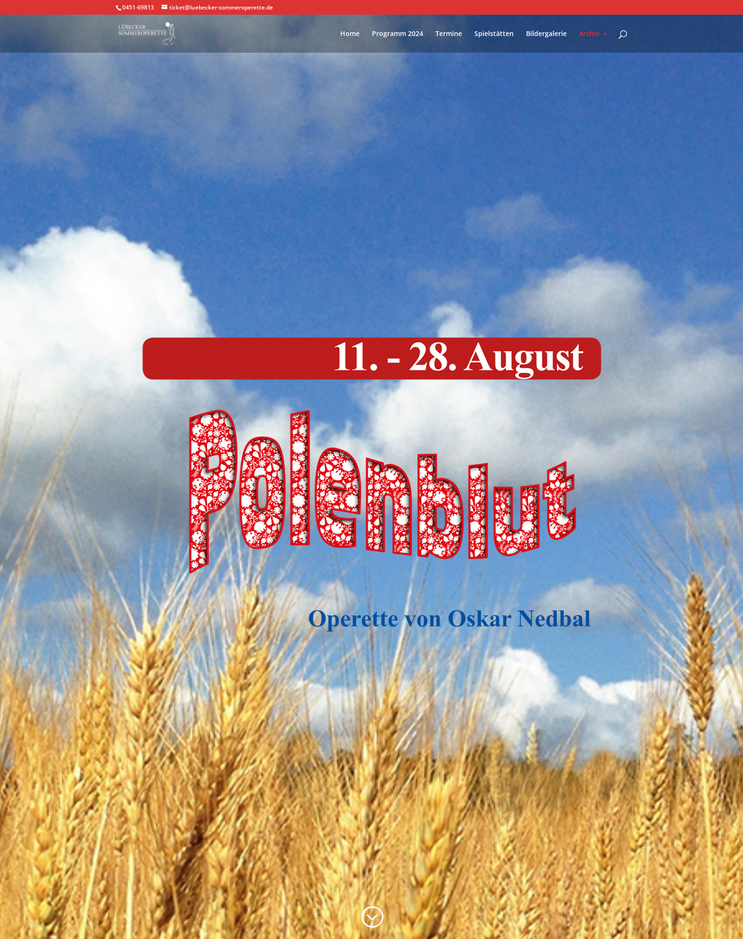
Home (350, 34)
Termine (448, 34)
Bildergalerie (546, 34)
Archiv (589, 34)
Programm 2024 (397, 34)
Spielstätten (494, 34)
